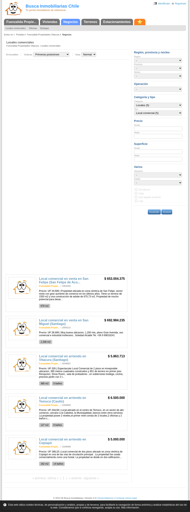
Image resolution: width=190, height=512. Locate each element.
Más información (130, 507)
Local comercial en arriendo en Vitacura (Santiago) (62, 358)
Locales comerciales (16, 28)
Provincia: (138, 64)
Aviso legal (131, 498)
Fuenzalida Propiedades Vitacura (43, 34)
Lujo (141, 201)
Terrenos (90, 22)
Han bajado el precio (150, 197)
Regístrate (180, 3)
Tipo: (136, 109)
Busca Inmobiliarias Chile (52, 6)
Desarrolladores (105, 498)
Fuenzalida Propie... (21, 22)
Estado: (137, 179)
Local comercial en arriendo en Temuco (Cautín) (62, 399)
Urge (141, 193)
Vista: (78, 54)
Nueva (167, 211)
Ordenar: (28, 54)
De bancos (144, 189)
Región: (137, 57)
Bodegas (44, 28)
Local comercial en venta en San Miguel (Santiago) (63, 322)
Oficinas (33, 28)
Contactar (120, 498)
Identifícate (164, 3)
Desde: (137, 125)
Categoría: (138, 101)
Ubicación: (138, 171)
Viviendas (49, 22)
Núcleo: (137, 72)
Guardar (154, 211)
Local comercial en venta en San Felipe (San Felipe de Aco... (63, 280)
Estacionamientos (117, 22)
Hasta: (137, 132)
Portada (20, 34)
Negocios (70, 22)
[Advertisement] (66, 242)
